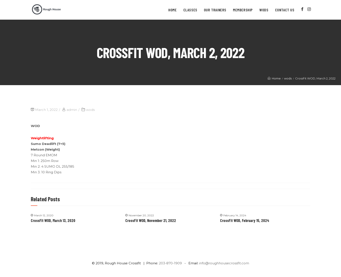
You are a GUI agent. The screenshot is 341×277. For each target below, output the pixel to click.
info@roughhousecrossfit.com (224, 263)
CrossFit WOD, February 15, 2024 (244, 220)
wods (90, 110)
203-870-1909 (170, 263)
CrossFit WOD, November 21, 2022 (150, 220)
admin (72, 110)
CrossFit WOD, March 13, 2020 (53, 220)
